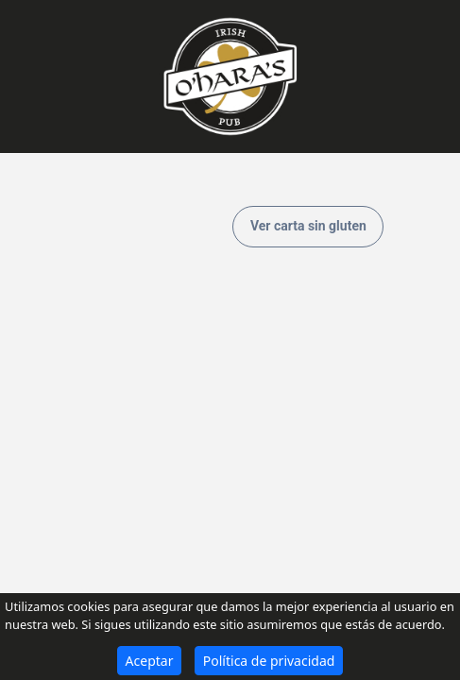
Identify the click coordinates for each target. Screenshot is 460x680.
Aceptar (150, 661)
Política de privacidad (269, 661)
